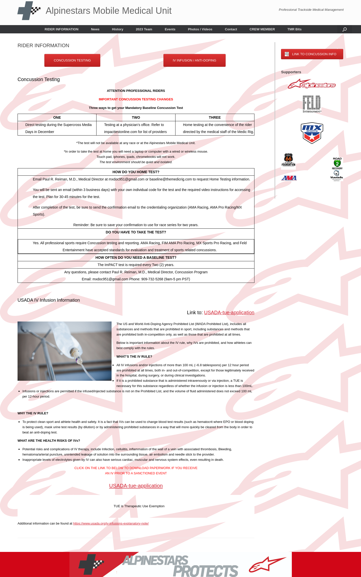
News (95, 29)
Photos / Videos (200, 29)
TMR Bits (295, 29)
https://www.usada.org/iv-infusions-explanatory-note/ (111, 523)
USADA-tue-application (229, 312)
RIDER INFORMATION (61, 29)
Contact (231, 29)
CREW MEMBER (262, 29)
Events (170, 29)
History (117, 29)
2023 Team (144, 29)
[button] (344, 29)
